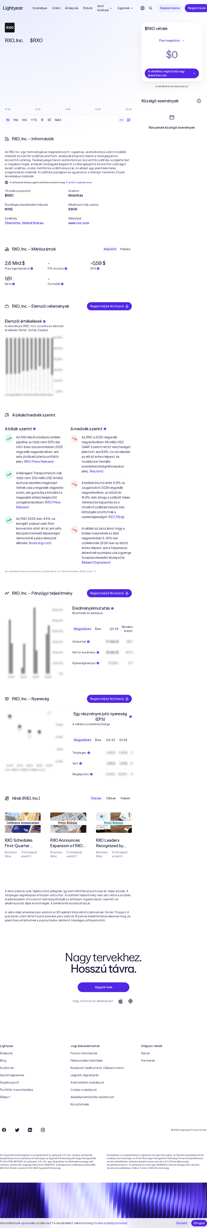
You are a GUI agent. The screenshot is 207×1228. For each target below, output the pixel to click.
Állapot (5, 1097)
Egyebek (126, 8)
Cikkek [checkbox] (111, 798)
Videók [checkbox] (125, 798)
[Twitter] (17, 1130)
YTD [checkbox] (34, 120)
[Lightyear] (13, 8)
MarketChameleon (96, 562)
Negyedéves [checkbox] (82, 629)
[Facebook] (4, 1130)
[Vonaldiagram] (121, 120)
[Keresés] (151, 8)
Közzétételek (80, 1104)
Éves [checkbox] (98, 629)
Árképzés (71, 8)
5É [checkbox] (49, 120)
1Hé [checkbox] (16, 120)
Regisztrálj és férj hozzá (109, 306)
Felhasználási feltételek (87, 1060)
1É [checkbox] (42, 120)
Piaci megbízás (172, 40)
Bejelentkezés (170, 8)
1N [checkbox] (8, 120)
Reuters (96, 471)
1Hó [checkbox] (24, 120)
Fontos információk (84, 1053)
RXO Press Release (39, 461)
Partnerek (148, 1060)
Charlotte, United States (24, 223)
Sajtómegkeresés (12, 1075)
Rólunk (88, 8)
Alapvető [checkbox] (110, 249)
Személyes (40, 8)
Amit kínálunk (105, 8)
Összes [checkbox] (96, 798)
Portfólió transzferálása (16, 1090)
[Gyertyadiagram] (128, 120)
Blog (3, 1060)
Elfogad (199, 1223)
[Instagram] (43, 1130)
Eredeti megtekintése (79, 182)
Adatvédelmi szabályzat (87, 1082)
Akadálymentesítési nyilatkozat (92, 1097)
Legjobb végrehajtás (85, 1075)
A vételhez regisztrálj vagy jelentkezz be (172, 73)
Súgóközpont (9, 1082)
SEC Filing (116, 517)
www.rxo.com (78, 223)
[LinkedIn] (30, 1130)
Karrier (145, 1053)
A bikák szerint (20, 428)
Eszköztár (7, 1068)
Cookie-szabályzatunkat (110, 1223)
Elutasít (181, 1223)
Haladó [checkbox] (125, 249)
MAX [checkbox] (58, 120)
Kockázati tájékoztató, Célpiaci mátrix (97, 1068)
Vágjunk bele (103, 987)
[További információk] (199, 101)
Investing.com (40, 543)
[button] (36, 191)
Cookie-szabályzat (84, 1090)
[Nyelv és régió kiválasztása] (142, 8)
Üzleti (56, 8)
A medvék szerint (88, 428)
